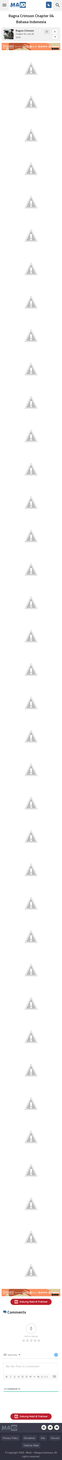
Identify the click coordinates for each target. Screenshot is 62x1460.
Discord (55, 1438)
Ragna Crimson (25, 31)
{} (42, 1376)
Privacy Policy (10, 1438)
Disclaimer (29, 1438)
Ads (43, 1438)
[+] (46, 1376)
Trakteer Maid (31, 1445)
